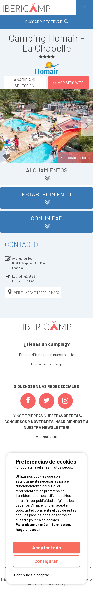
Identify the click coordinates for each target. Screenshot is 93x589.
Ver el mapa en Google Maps (33, 292)
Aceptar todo (46, 547)
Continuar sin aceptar (31, 575)
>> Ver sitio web (68, 82)
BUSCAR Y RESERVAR (46, 21)
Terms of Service (45, 584)
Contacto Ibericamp (46, 364)
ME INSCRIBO (46, 437)
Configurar (46, 561)
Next (87, 126)
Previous (6, 126)
